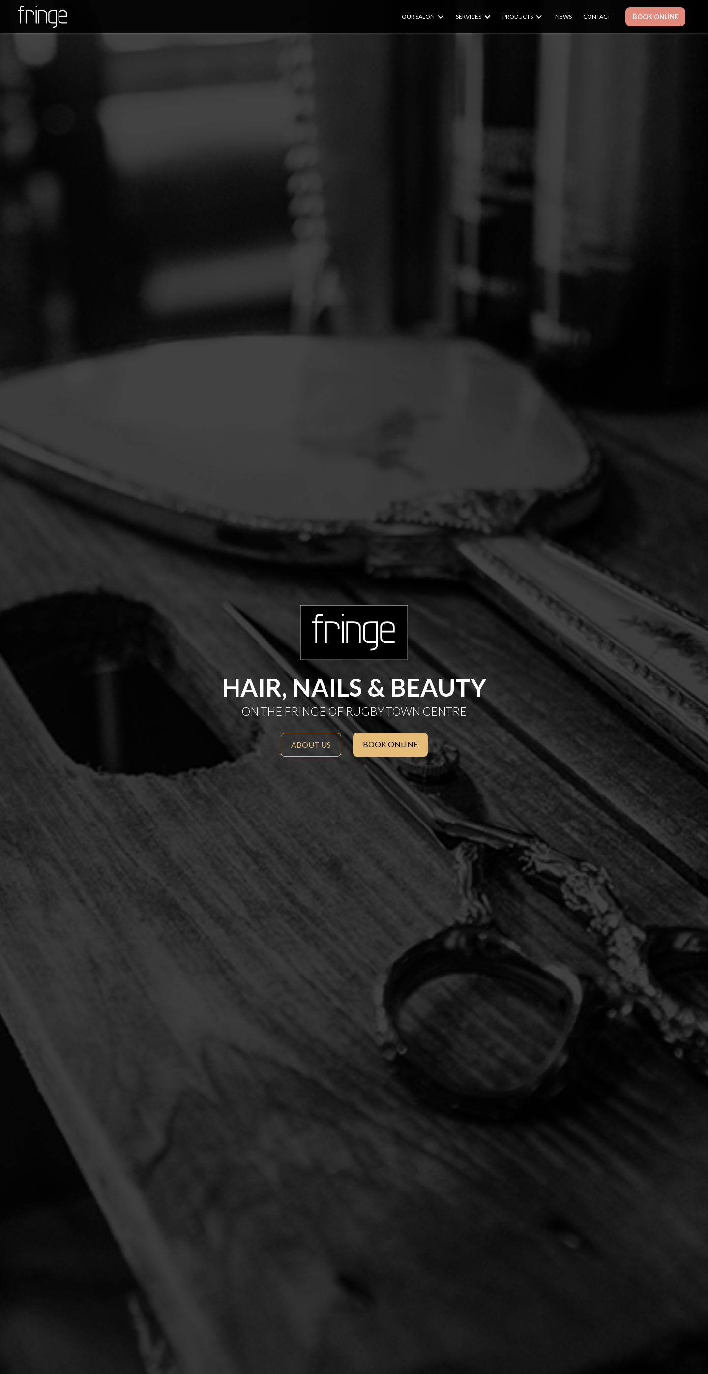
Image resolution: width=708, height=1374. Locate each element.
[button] (428, 17)
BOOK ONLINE (655, 17)
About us (311, 744)
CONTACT (597, 16)
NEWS (563, 16)
